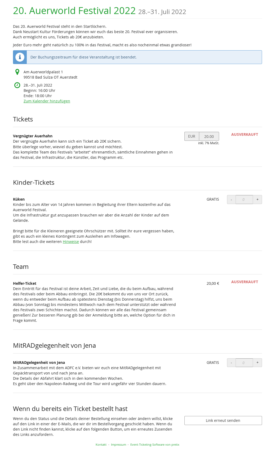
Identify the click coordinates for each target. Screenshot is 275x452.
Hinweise (71, 241)
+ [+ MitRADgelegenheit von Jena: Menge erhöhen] (257, 362)
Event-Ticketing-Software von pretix (154, 444)
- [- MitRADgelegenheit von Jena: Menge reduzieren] (231, 362)
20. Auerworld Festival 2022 (99, 10)
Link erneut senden (223, 420)
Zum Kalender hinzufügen (47, 100)
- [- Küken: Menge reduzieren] (231, 199)
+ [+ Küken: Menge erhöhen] (257, 199)
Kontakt (101, 444)
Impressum (118, 444)
